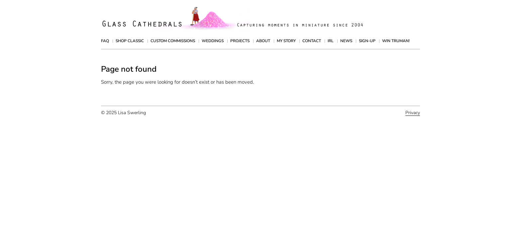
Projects (240, 40)
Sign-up (367, 40)
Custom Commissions (173, 40)
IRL (331, 40)
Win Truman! (396, 40)
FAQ (105, 40)
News (346, 40)
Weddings (213, 40)
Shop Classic (130, 40)
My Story (286, 40)
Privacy (412, 113)
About (263, 40)
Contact (311, 40)
